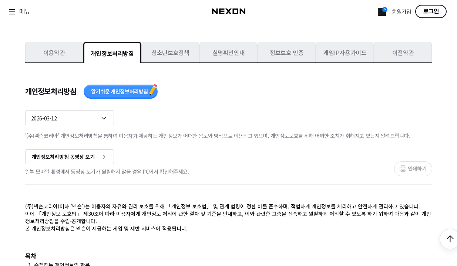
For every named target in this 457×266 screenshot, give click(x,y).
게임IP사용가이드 (344, 52)
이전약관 (403, 52)
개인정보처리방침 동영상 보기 (63, 156)
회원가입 (401, 12)
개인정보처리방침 (112, 53)
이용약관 (54, 52)
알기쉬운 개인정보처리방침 (121, 91)
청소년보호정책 (170, 52)
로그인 (431, 11)
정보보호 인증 (286, 52)
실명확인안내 (228, 52)
